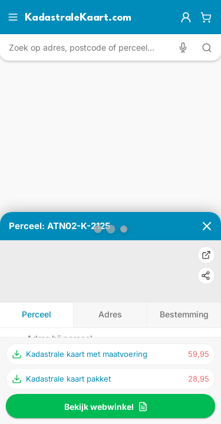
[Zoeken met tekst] (207, 47)
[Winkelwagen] (206, 17)
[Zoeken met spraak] (185, 47)
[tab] (37, 315)
